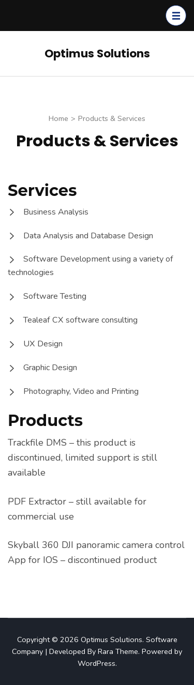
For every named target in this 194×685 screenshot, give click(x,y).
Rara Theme (118, 651)
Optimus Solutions (97, 53)
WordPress (96, 663)
